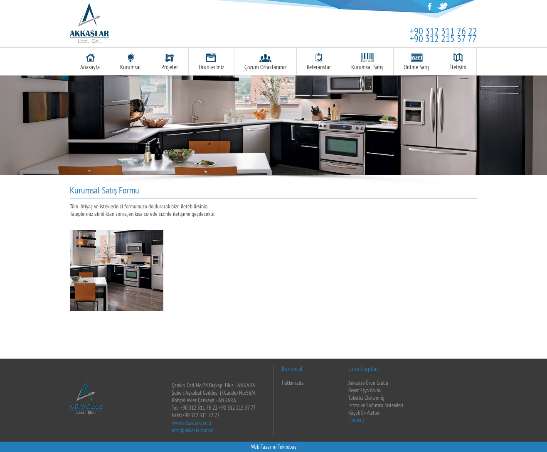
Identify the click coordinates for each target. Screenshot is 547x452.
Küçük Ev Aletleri (364, 412)
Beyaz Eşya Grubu (365, 390)
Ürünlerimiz (211, 62)
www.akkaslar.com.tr (192, 422)
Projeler (169, 62)
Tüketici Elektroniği (367, 397)
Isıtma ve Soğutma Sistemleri (375, 405)
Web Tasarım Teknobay (273, 446)
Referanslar (319, 62)
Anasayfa (90, 62)
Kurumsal (130, 62)
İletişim (458, 62)
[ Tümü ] (356, 420)
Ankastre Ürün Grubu (368, 382)
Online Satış (416, 62)
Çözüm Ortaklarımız (265, 62)
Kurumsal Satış (367, 62)
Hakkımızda (292, 382)
